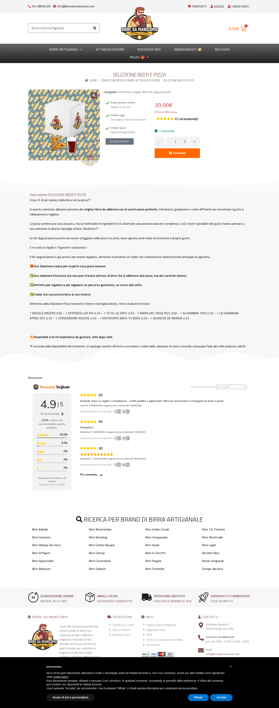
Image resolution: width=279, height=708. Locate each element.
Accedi (217, 6)
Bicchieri (222, 49)
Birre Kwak (152, 545)
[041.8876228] (29, 5)
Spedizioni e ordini (123, 625)
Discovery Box (149, 49)
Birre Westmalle (212, 537)
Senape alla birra (212, 568)
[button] (94, 95)
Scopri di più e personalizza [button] (70, 697)
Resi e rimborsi (121, 630)
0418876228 (226, 637)
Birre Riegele (153, 561)
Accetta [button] (221, 697)
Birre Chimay (97, 553)
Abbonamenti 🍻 (188, 49)
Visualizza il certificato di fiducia (52, 479)
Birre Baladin (40, 529)
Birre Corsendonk (100, 561)
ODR (149, 635)
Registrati (238, 6)
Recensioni (153, 645)
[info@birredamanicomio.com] (54, 5)
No (126, 411)
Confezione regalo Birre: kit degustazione (130, 80)
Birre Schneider (154, 568)
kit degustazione (110, 49)
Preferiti (197, 6)
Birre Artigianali (66, 49)
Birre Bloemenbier (100, 529)
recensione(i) (186, 119)
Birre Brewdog (98, 537)
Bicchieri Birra (210, 553)
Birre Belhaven (41, 568)
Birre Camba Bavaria (102, 545)
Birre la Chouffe (155, 553)
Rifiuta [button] (198, 697)
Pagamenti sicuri (155, 630)
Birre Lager (209, 545)
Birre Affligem (41, 553)
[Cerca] (95, 28)
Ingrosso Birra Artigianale (161, 625)
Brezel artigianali (213, 561)
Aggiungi (179, 153)
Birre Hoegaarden (156, 537)
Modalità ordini (121, 635)
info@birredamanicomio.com (76, 6)
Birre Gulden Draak (157, 529)
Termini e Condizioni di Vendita (164, 640)
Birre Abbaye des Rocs (46, 545)
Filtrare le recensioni (218, 387)
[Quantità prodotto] (177, 141)
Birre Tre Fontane (213, 529)
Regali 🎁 (139, 57)
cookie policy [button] (60, 676)
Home (93, 80)
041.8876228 (41, 6)
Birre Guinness (41, 537)
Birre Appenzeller (43, 561)
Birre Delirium (97, 568)
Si (118, 411)
